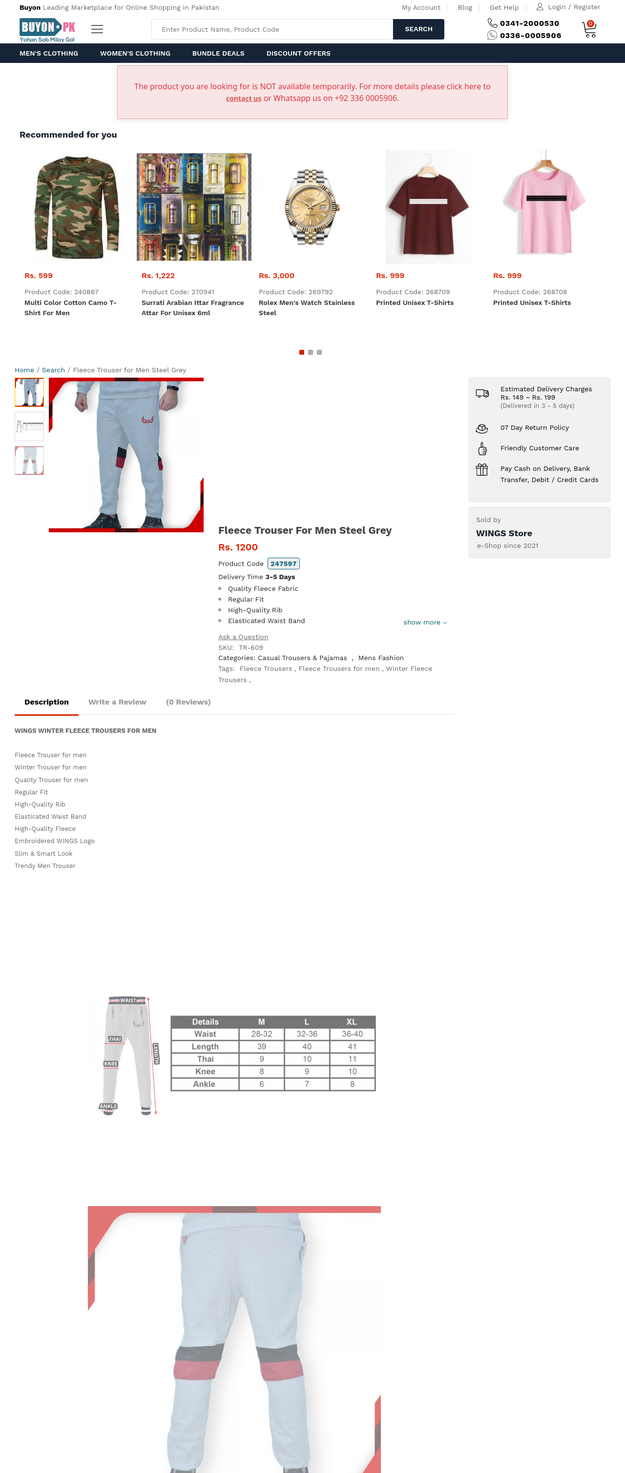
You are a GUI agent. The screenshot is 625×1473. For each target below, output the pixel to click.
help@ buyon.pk (106, 1007)
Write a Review (117, 701)
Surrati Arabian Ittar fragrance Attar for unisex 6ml (193, 308)
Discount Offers (299, 53)
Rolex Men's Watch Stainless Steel (307, 308)
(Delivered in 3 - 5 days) (537, 405)
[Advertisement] (336, 451)
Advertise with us (104, 1077)
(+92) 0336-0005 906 (115, 995)
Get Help (504, 7)
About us (59, 1077)
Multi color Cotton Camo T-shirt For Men (70, 308)
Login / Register (574, 7)
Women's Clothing (135, 53)
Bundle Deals (218, 53)
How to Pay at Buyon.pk (239, 983)
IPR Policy (216, 1031)
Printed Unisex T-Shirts (415, 302)
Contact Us (184, 1077)
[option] (126, 455)
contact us (244, 98)
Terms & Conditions (232, 1019)
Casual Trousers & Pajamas (302, 658)
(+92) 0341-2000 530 (114, 983)
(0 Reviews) (188, 701)
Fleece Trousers (266, 668)
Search (419, 29)
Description (46, 701)
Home (24, 370)
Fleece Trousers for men (339, 668)
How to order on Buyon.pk (243, 995)
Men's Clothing (49, 53)
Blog (465, 7)
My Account (421, 7)
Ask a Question (243, 637)
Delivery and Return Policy (243, 1044)
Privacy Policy (222, 1007)
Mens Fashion (381, 658)
